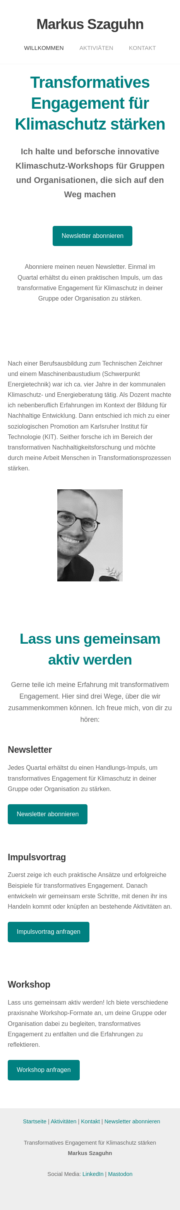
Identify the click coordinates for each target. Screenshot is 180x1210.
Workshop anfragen (43, 1069)
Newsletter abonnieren (92, 235)
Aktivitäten (64, 1121)
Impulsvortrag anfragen (49, 931)
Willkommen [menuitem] (44, 47)
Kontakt (90, 1121)
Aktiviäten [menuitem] (96, 47)
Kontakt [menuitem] (142, 47)
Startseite (34, 1121)
